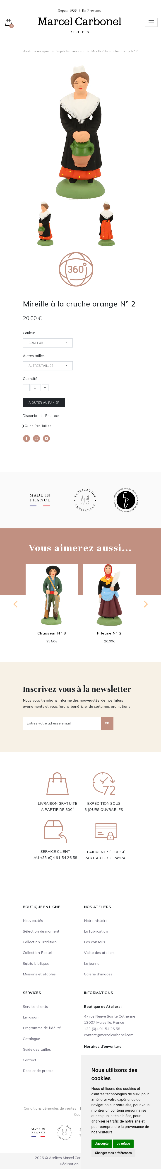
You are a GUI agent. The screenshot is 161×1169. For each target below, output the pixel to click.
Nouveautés (33, 920)
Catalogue (31, 1038)
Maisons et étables (39, 974)
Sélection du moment (41, 931)
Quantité (30, 378)
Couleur (29, 333)
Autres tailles (34, 355)
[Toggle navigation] (151, 22)
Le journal (92, 963)
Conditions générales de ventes (50, 1108)
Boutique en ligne (36, 51)
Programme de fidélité (42, 1028)
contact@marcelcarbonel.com (108, 1035)
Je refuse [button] (123, 1143)
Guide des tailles (38, 426)
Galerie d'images (98, 974)
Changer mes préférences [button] (113, 1153)
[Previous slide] (15, 604)
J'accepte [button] (102, 1143)
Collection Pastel (37, 952)
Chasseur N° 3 (51, 633)
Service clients (35, 1006)
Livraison (31, 1017)
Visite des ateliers (99, 952)
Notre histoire (96, 920)
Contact (29, 1060)
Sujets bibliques (36, 963)
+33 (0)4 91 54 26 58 (58, 857)
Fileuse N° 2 (109, 633)
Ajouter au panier (44, 402)
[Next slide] (145, 604)
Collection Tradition (40, 942)
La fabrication (96, 931)
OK (107, 723)
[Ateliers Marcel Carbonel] (79, 20)
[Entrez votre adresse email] (62, 723)
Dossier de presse (38, 1070)
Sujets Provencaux (70, 51)
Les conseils (94, 942)
